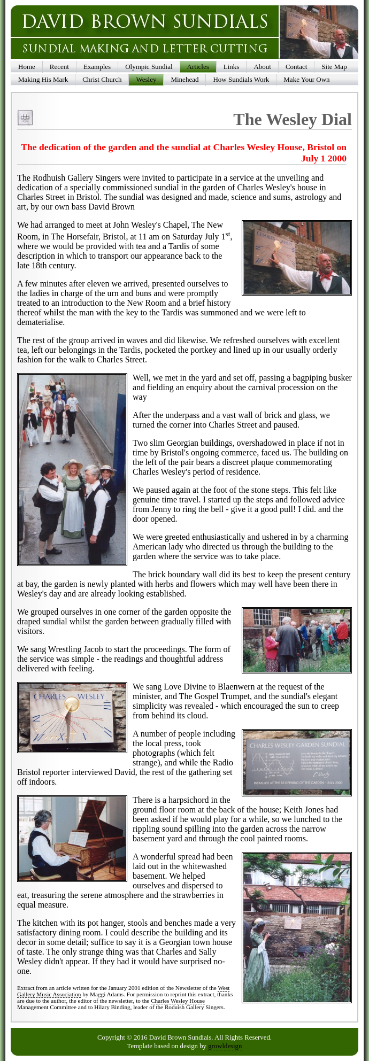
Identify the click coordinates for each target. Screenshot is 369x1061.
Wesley (146, 79)
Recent (59, 67)
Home (26, 67)
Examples (97, 67)
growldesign (225, 1046)
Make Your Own (306, 79)
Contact (296, 67)
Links (232, 67)
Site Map (334, 67)
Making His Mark (43, 79)
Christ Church (101, 79)
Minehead (184, 79)
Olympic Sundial (148, 67)
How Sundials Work (241, 79)
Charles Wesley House (178, 1000)
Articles (198, 67)
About (262, 67)
